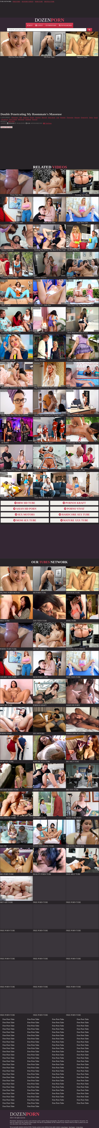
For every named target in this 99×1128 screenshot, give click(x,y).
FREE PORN (16, 1)
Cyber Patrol (64, 1127)
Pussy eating (13, 119)
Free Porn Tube (8, 1019)
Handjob (38, 117)
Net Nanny (72, 1127)
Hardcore (26, 117)
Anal (57, 117)
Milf (20, 117)
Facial (96, 117)
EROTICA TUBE (49, 1)
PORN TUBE (39, 1)
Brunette (63, 117)
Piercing (34, 119)
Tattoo (91, 117)
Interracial (21, 119)
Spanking (28, 119)
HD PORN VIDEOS (27, 1)
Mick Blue (11, 121)
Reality (32, 117)
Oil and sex (4, 119)
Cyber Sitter (79, 1127)
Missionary (14, 117)
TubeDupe (4, 226)
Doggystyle (84, 117)
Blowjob (44, 117)
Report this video (6, 127)
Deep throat (51, 117)
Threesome (70, 117)
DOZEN (49, 20)
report (30, 248)
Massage (77, 117)
